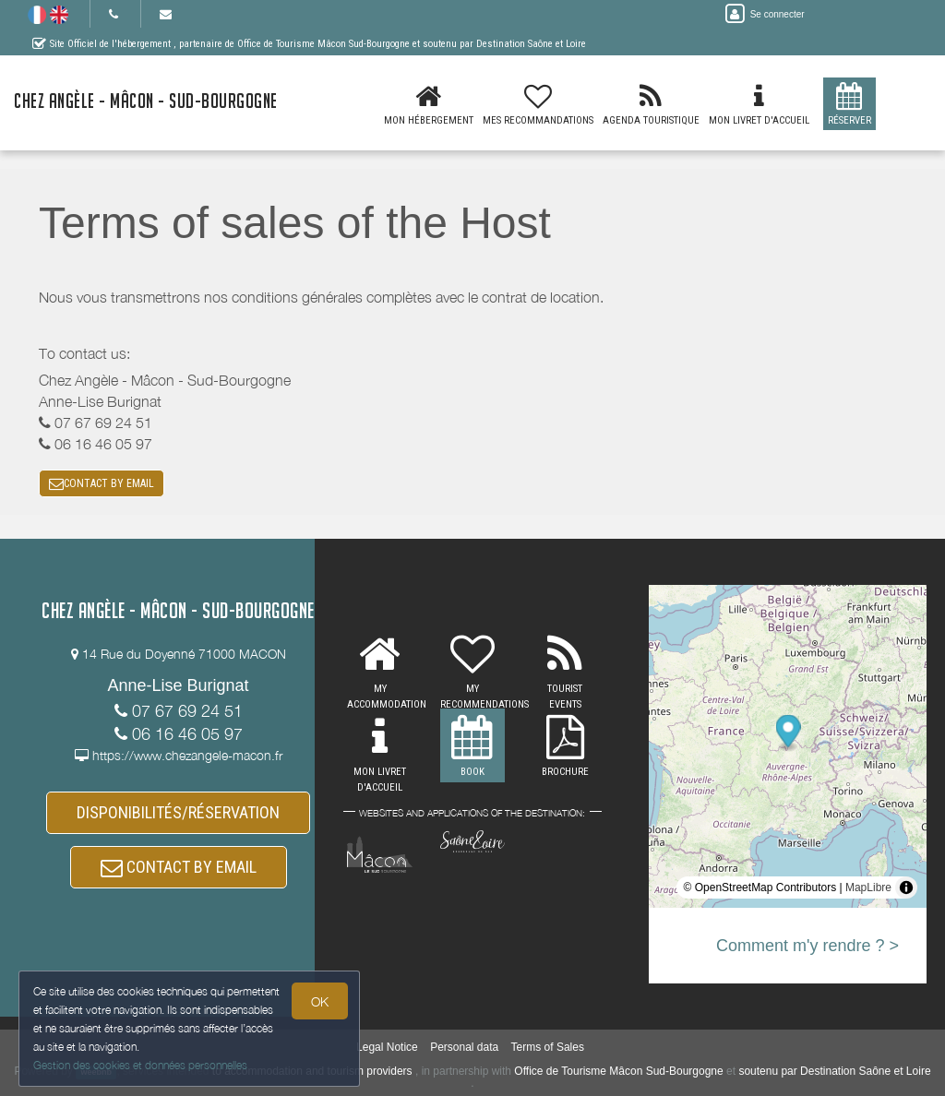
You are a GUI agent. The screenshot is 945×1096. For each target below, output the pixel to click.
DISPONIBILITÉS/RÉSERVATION (178, 812)
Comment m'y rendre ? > (807, 945)
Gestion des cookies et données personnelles (140, 1065)
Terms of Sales (547, 1047)
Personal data (464, 1047)
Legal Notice (387, 1047)
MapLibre (868, 887)
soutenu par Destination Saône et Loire (834, 1071)
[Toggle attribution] (906, 887)
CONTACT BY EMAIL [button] (101, 483)
